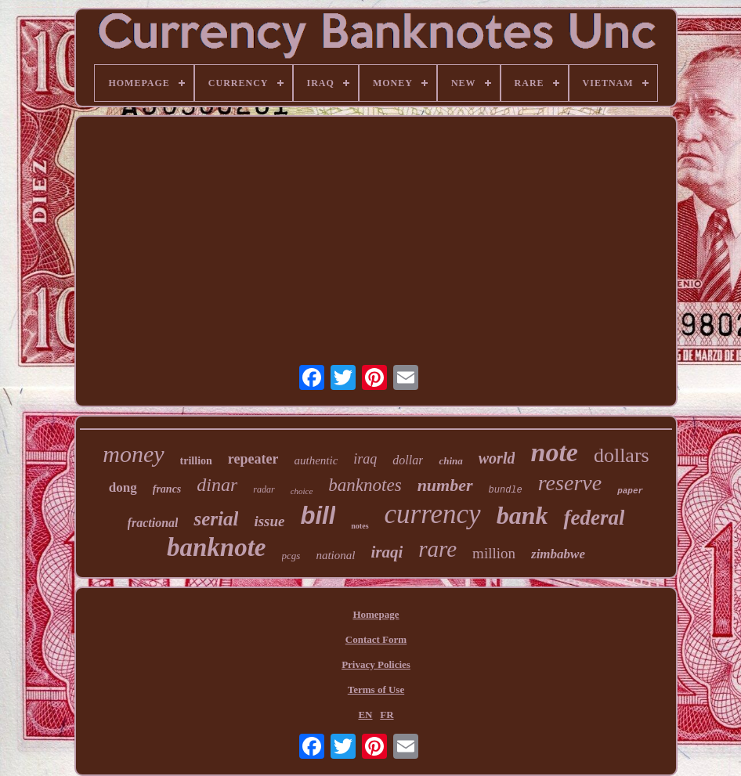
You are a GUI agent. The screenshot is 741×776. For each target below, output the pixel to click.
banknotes (364, 485)
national (335, 555)
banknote (216, 547)
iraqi (386, 552)
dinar (217, 485)
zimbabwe (558, 554)
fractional (153, 522)
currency (433, 514)
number (445, 485)
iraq (365, 459)
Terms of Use (376, 689)
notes (359, 526)
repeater (253, 459)
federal (593, 517)
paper (630, 491)
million (493, 553)
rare (437, 548)
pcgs (291, 555)
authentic (316, 460)
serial (215, 518)
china (450, 461)
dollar (407, 460)
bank (522, 515)
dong (123, 487)
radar (263, 489)
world (497, 458)
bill (318, 515)
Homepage (375, 614)
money (133, 454)
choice (302, 491)
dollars (621, 455)
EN (365, 714)
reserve (570, 483)
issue (269, 521)
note (553, 452)
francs (167, 489)
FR (386, 714)
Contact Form (376, 639)
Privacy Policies (376, 664)
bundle (505, 490)
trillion (196, 461)
